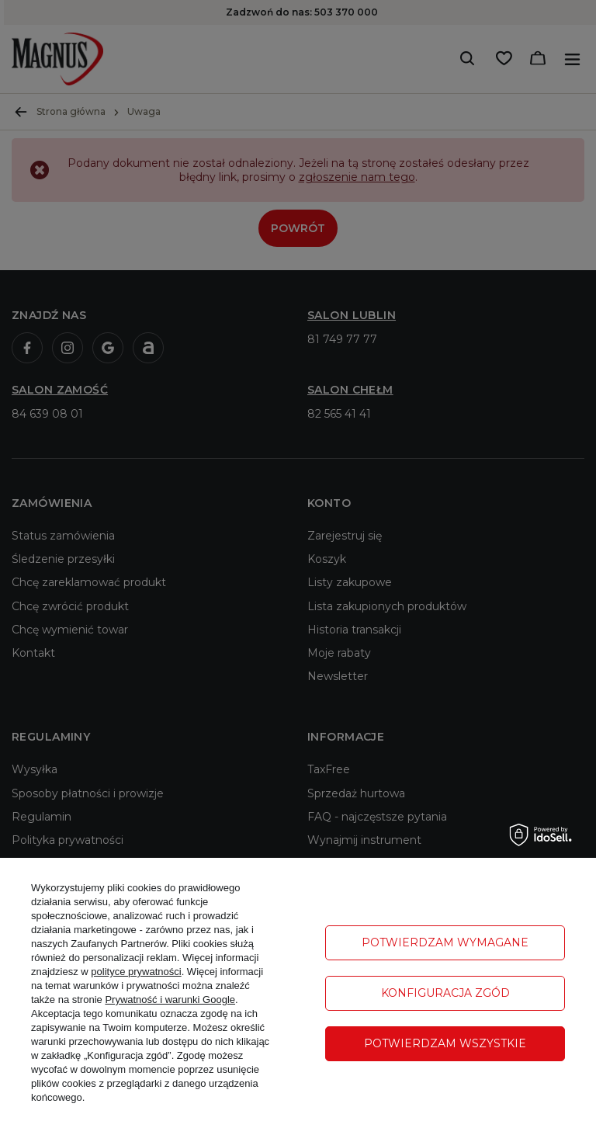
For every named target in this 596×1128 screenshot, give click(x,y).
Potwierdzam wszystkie (445, 1043)
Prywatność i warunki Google (170, 999)
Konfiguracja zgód (445, 993)
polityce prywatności (136, 971)
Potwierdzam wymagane (445, 942)
